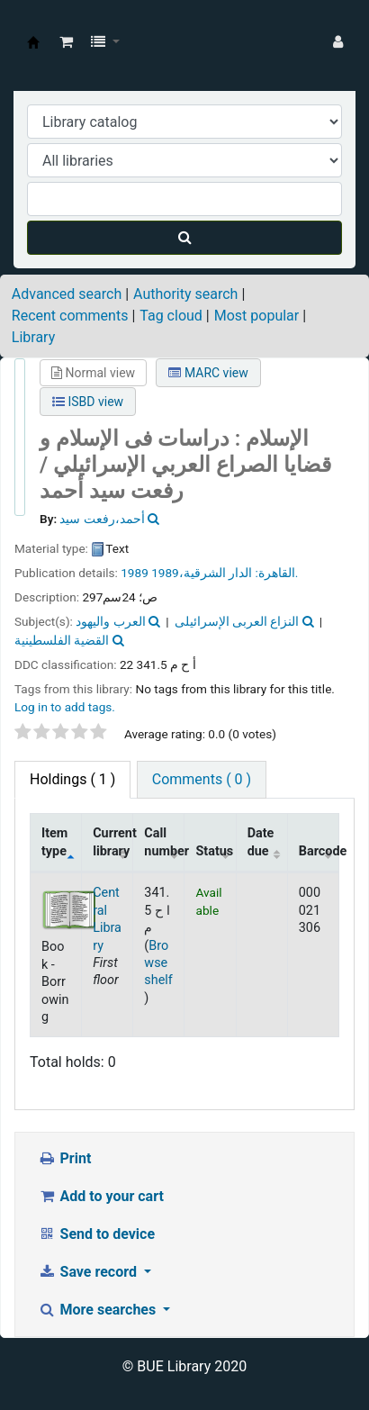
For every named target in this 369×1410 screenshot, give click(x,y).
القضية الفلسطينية (61, 640)
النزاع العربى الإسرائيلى (237, 621)
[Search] (184, 238)
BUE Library (33, 42)
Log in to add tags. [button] (64, 707)
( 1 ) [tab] (72, 779)
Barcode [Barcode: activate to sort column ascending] (319, 851)
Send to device (96, 1234)
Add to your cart (101, 1196)
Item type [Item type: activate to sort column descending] (54, 842)
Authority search (185, 294)
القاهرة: (274, 572)
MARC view (208, 373)
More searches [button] (98, 1309)
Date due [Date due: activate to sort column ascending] (261, 842)
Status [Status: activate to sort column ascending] (214, 851)
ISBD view (87, 401)
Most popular (256, 315)
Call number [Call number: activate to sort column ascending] (164, 842)
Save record (89, 1271)
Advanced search (67, 294)
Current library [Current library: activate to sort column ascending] (113, 842)
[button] (66, 42)
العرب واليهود (110, 621)
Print (64, 1158)
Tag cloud (171, 315)
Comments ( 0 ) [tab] (201, 779)
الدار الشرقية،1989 (201, 572)
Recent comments (70, 315)
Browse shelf (158, 963)
